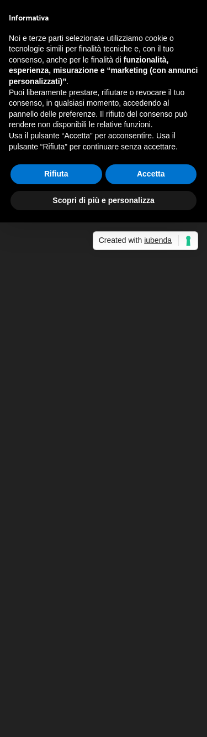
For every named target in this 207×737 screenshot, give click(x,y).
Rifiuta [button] (56, 173)
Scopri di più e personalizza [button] (103, 200)
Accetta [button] (151, 173)
